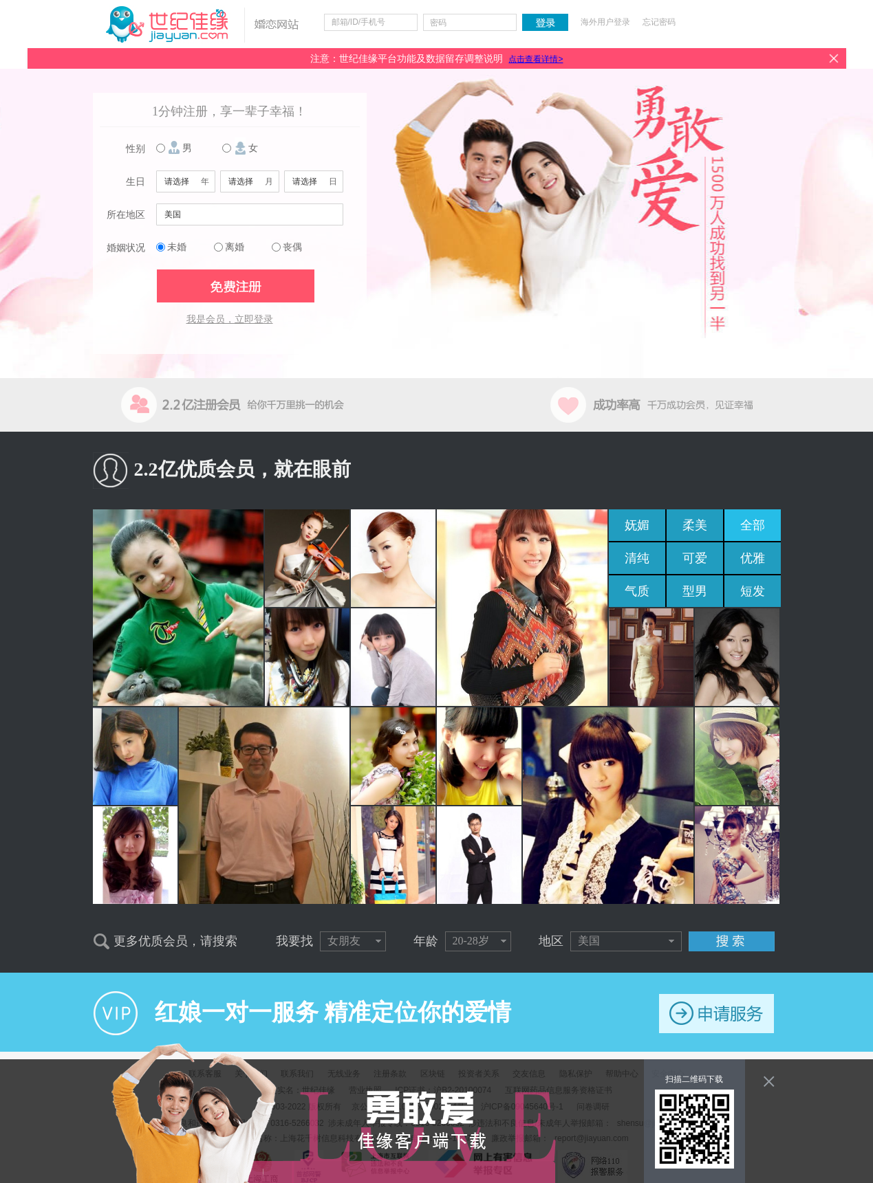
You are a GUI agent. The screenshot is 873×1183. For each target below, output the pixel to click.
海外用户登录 (605, 22)
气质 (637, 591)
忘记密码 (659, 22)
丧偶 (292, 247)
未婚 (176, 247)
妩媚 (637, 525)
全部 (752, 525)
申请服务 (716, 1013)
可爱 (694, 558)
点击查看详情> (535, 59)
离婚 (234, 247)
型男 (694, 591)
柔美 (694, 525)
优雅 (752, 558)
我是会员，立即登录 (229, 319)
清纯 (637, 558)
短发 (752, 591)
